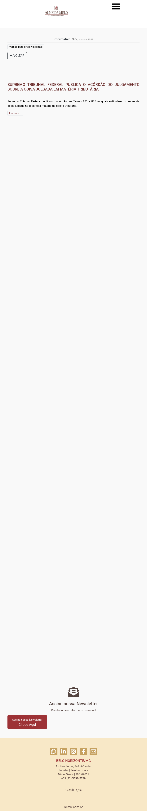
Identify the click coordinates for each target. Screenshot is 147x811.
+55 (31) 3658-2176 (73, 778)
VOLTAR (17, 55)
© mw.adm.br (73, 807)
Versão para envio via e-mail (25, 46)
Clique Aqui (27, 722)
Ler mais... (15, 113)
